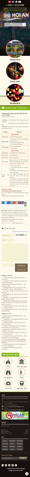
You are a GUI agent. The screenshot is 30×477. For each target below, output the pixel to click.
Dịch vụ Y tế (8, 388)
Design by (16, 470)
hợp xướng (12, 446)
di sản (12, 449)
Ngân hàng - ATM (21, 388)
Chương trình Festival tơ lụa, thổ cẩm (12, 347)
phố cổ (12, 443)
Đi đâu (22, 377)
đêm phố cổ (19, 443)
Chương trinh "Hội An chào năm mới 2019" (14, 277)
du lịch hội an (12, 441)
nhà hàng (5, 449)
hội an (5, 441)
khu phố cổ (4, 443)
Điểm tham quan (21, 366)
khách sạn (19, 446)
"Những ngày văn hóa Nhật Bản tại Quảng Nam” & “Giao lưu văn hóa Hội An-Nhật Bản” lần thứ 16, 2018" (15, 302)
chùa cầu (5, 446)
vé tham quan (20, 441)
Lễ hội (8, 366)
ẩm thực (20, 449)
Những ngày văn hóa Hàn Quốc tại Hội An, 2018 (15, 294)
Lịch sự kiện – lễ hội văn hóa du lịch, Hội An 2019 (15, 291)
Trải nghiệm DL (8, 377)
